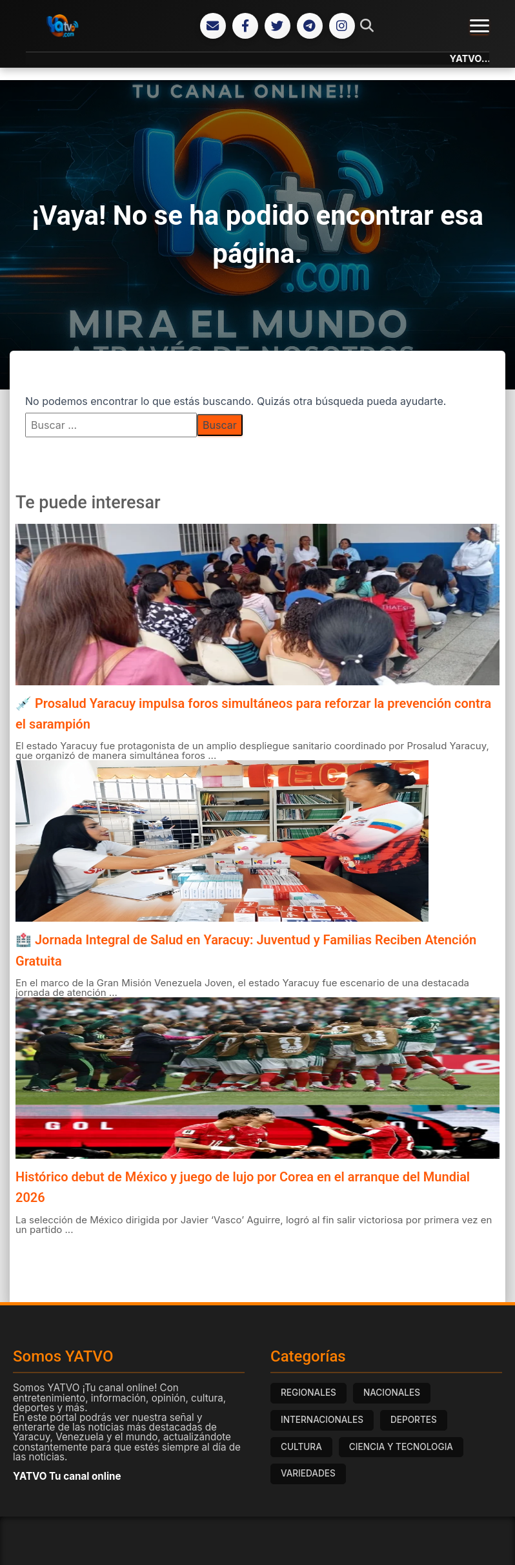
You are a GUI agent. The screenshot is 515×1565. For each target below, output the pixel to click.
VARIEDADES (308, 1473)
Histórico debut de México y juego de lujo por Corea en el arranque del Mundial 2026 (242, 1187)
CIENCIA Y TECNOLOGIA (401, 1447)
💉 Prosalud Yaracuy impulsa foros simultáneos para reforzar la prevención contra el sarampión (253, 714)
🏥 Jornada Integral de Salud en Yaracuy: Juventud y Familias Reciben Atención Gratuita (245, 950)
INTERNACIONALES (322, 1420)
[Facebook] (245, 26)
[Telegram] (310, 26)
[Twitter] (277, 26)
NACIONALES (391, 1392)
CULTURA (301, 1447)
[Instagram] (342, 26)
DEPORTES (413, 1420)
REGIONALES (308, 1392)
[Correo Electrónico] (213, 26)
